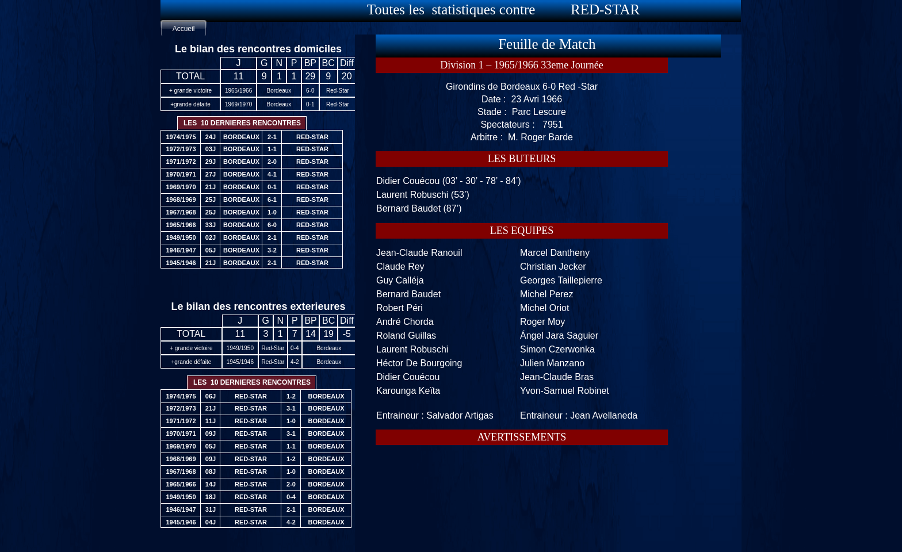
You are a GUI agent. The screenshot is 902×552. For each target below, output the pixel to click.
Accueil (184, 29)
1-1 (291, 446)
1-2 (291, 396)
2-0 (291, 484)
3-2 (272, 250)
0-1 (272, 186)
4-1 (272, 174)
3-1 (291, 408)
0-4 (291, 496)
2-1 (291, 509)
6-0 (272, 224)
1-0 (291, 420)
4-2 (291, 522)
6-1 (272, 199)
